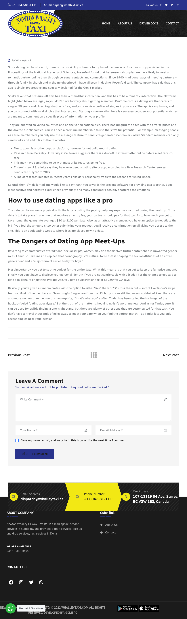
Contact (172, 23)
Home (106, 23)
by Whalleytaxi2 (19, 60)
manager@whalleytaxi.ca (65, 5)
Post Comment (35, 454)
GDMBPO (71, 612)
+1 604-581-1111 (24, 5)
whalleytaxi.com (74, 607)
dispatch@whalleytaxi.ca (42, 499)
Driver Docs (149, 23)
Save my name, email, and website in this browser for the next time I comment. (71, 440)
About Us (125, 23)
